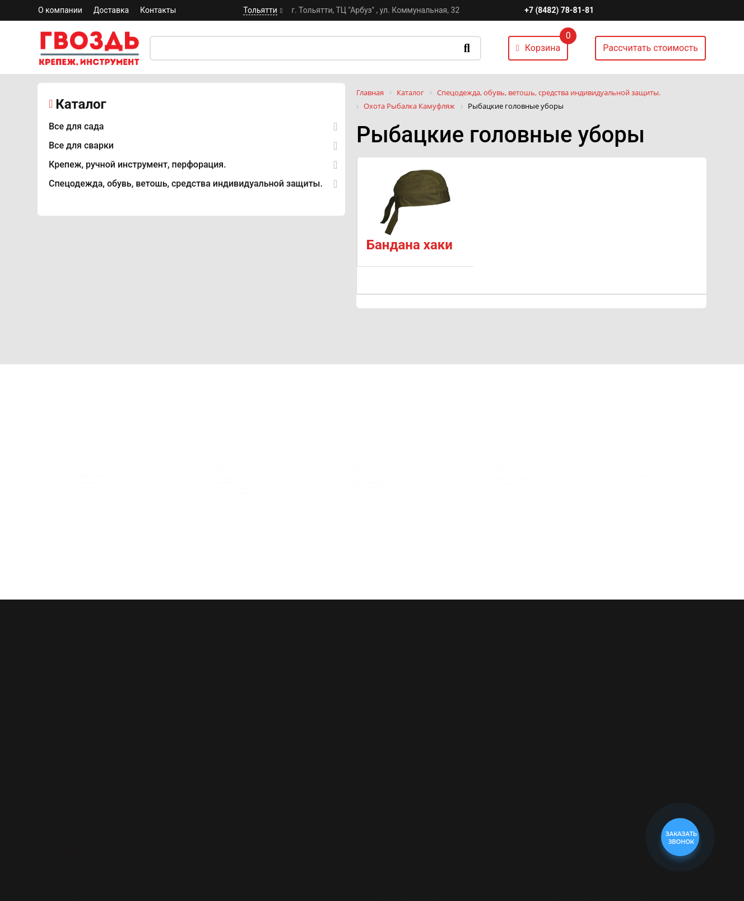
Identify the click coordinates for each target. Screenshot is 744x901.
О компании (60, 10)
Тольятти (260, 10)
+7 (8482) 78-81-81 (559, 10)
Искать (467, 48)
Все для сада (76, 126)
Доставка (111, 10)
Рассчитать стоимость (650, 48)
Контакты (158, 10)
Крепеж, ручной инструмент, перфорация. (137, 164)
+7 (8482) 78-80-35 (600, 858)
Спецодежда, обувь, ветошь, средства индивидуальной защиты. (186, 183)
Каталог (80, 104)
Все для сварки (81, 145)
